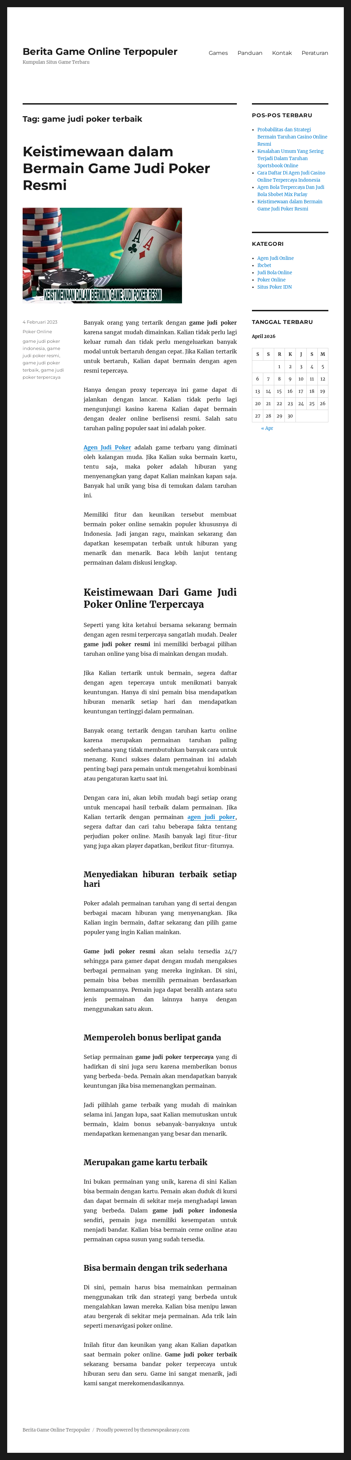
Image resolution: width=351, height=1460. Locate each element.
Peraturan (315, 53)
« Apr (267, 428)
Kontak (282, 53)
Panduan (250, 53)
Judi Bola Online (274, 273)
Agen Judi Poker (107, 447)
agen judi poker (211, 816)
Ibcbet (264, 265)
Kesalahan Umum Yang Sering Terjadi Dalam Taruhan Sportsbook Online (290, 158)
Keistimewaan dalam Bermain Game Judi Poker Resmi (116, 168)
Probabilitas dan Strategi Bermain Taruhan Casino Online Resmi (292, 137)
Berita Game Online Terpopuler (100, 51)
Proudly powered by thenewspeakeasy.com (143, 1430)
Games (218, 53)
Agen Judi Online (275, 258)
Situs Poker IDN (274, 287)
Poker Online (37, 331)
